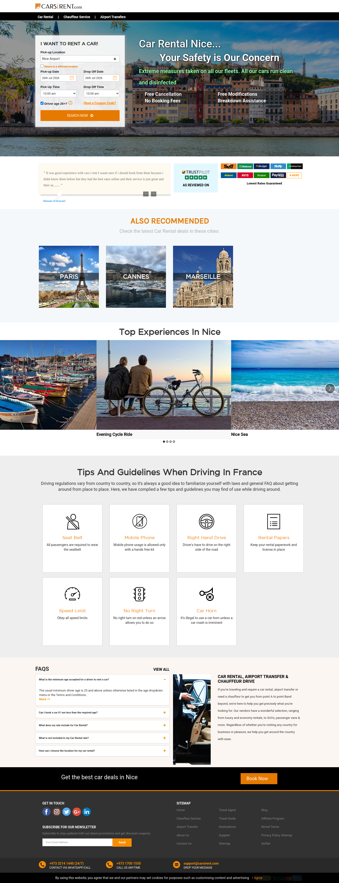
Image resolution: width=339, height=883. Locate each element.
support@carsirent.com (201, 863)
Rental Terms (270, 827)
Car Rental (45, 17)
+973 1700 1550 (129, 863)
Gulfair (265, 843)
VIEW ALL (161, 669)
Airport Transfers (112, 17)
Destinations (227, 827)
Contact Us (184, 843)
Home (181, 810)
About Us (183, 835)
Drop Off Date (94, 71)
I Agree (257, 878)
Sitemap (224, 843)
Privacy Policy (270, 835)
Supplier (224, 835)
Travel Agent (227, 810)
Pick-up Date (49, 71)
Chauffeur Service (77, 17)
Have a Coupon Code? (100, 103)
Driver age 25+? (56, 103)
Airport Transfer (187, 827)
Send (122, 842)
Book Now (258, 778)
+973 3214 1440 (61, 863)
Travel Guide (227, 818)
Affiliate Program (272, 818)
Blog (264, 810)
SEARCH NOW (80, 115)
